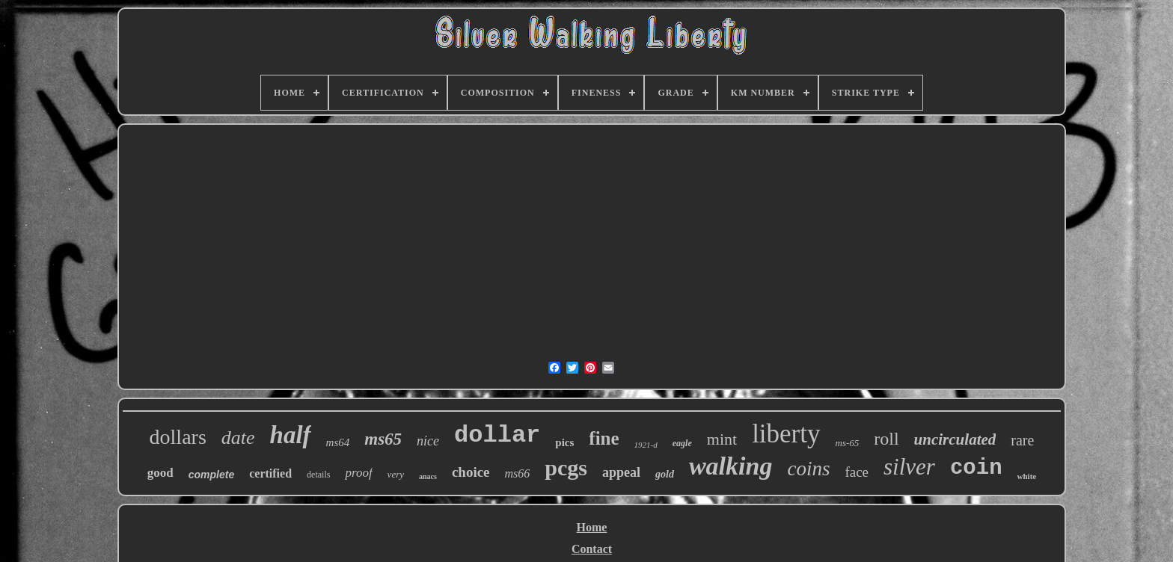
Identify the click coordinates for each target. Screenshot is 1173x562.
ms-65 (848, 442)
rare (1022, 440)
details (318, 474)
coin (976, 468)
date (238, 437)
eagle (682, 443)
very (396, 474)
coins (808, 468)
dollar (497, 435)
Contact (592, 549)
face (857, 472)
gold (664, 474)
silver (909, 467)
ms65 (383, 439)
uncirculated (955, 439)
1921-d (646, 444)
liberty (786, 433)
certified (270, 473)
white (1027, 476)
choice (471, 472)
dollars (178, 436)
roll (886, 438)
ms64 (338, 442)
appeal (621, 472)
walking (730, 466)
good (160, 473)
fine (604, 438)
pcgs (566, 467)
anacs (428, 476)
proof (358, 473)
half (290, 435)
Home (592, 527)
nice (428, 440)
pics (564, 442)
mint (722, 439)
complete (211, 475)
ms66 (517, 473)
